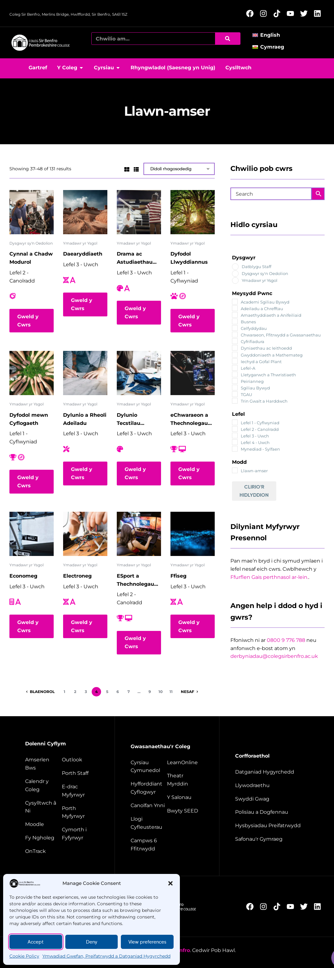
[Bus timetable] (42, 764)
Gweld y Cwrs (28, 321)
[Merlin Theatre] (185, 780)
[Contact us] (42, 807)
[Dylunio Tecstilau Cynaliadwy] (139, 373)
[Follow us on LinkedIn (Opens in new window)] (319, 13)
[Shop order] (179, 169)
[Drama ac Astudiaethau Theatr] (139, 212)
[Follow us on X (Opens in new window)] (305, 13)
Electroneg (77, 576)
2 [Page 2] (75, 691)
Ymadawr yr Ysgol (80, 243)
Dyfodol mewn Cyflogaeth (28, 419)
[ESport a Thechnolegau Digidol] (139, 534)
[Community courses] (148, 767)
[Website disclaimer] (271, 826)
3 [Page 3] (86, 691)
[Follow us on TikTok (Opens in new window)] (278, 13)
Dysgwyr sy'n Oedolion (31, 243)
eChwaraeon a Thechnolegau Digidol (189, 419)
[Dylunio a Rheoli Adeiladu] (85, 373)
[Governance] (271, 785)
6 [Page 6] (117, 691)
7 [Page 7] (128, 691)
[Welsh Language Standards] (271, 839)
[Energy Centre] (148, 805)
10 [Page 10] (161, 691)
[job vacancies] (271, 799)
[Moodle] (42, 824)
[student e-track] (80, 791)
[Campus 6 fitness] (148, 845)
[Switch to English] (268, 35)
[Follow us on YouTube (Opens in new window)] (292, 13)
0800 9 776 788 (286, 640)
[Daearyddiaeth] (85, 212)
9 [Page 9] (149, 691)
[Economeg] (31, 534)
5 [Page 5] (107, 691)
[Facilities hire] (148, 823)
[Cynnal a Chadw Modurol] (31, 212)
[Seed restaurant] (185, 811)
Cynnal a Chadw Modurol (31, 258)
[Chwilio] (227, 39)
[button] (170, 883)
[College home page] (40, 42)
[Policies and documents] (271, 812)
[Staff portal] (80, 773)
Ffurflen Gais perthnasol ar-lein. (269, 577)
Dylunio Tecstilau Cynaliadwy (132, 419)
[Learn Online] (185, 763)
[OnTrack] (42, 851)
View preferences (147, 942)
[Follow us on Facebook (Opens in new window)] (251, 13)
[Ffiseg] (192, 534)
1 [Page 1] (64, 691)
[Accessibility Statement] (271, 772)
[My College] (42, 838)
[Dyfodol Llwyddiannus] (192, 212)
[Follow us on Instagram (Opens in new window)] (265, 13)
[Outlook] (80, 760)
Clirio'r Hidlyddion (254, 491)
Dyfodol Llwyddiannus (189, 258)
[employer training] (148, 788)
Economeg (23, 576)
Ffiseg (178, 576)
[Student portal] (80, 812)
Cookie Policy (24, 956)
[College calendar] (42, 785)
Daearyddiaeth (82, 254)
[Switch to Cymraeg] (270, 47)
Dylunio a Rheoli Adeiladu (84, 419)
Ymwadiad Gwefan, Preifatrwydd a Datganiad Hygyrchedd (106, 956)
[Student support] (80, 834)
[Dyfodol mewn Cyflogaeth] (31, 373)
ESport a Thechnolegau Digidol (135, 580)
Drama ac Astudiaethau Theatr (135, 258)
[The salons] (185, 797)
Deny (91, 942)
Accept (36, 942)
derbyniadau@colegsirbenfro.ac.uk (274, 656)
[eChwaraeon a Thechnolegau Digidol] (192, 373)
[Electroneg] (85, 534)
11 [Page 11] (171, 691)
